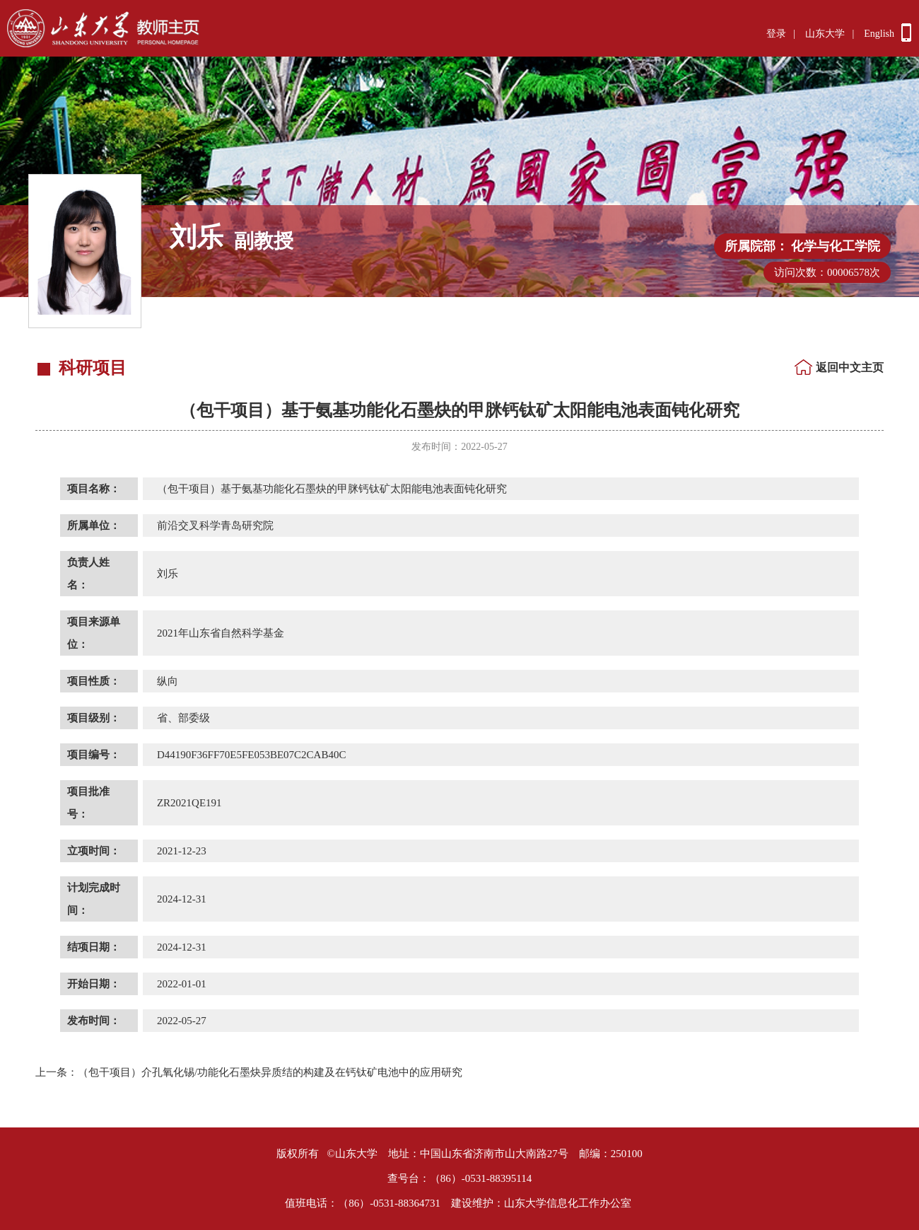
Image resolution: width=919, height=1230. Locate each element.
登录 (776, 33)
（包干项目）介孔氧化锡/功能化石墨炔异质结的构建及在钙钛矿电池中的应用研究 (248, 1072)
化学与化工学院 (835, 246)
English (879, 33)
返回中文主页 (850, 367)
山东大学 (825, 33)
